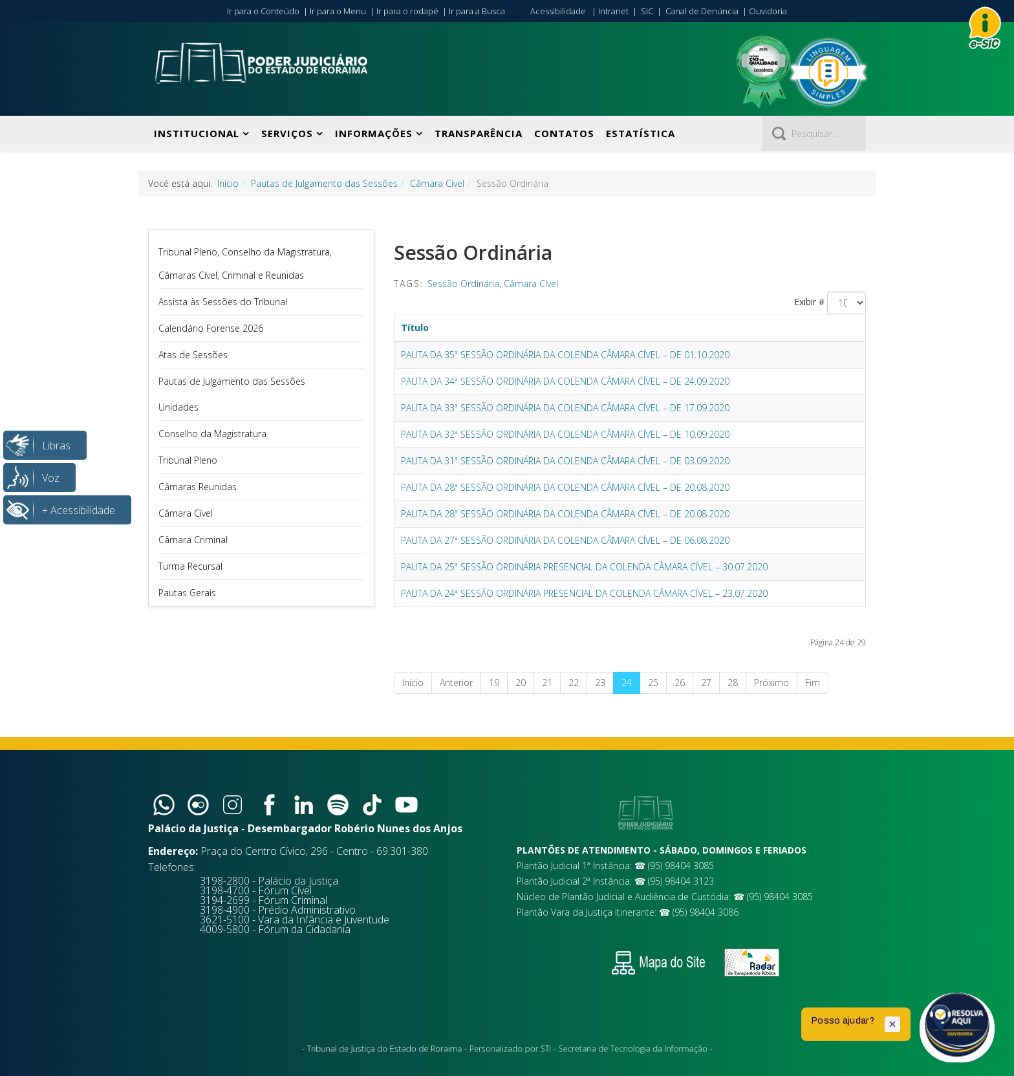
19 (494, 682)
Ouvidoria (768, 11)
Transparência (479, 133)
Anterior (456, 682)
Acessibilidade (558, 11)
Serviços (287, 133)
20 (520, 682)
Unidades (178, 407)
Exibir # (809, 302)
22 (573, 682)
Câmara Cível (437, 183)
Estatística (640, 133)
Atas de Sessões (193, 355)
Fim (812, 682)
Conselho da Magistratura (212, 433)
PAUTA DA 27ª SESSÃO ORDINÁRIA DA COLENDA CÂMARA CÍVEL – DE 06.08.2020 (565, 540)
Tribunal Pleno (187, 460)
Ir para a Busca (477, 11)
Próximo (771, 682)
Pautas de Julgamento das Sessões (324, 183)
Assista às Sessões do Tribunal (222, 302)
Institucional (196, 133)
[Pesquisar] (814, 133)
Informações (374, 133)
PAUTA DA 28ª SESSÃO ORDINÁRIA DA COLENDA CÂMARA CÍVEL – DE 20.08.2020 (565, 487)
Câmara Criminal (193, 539)
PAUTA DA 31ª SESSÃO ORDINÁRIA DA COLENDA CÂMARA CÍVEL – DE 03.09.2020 (565, 461)
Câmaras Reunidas (197, 486)
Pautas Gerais (187, 592)
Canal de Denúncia (702, 11)
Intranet (613, 11)
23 (600, 682)
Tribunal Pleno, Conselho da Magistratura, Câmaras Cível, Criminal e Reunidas (245, 263)
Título (415, 327)
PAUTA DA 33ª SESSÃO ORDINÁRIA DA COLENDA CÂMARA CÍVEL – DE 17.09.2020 (565, 408)
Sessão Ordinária (463, 283)
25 (653, 682)
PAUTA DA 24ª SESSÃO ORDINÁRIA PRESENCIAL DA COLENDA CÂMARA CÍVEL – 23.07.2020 (584, 593)
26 (679, 682)
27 (706, 682)
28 (733, 682)
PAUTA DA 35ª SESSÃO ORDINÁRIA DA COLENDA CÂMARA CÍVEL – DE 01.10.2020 (565, 355)
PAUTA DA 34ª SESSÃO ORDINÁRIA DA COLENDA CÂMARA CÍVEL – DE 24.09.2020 (565, 381)
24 (626, 682)
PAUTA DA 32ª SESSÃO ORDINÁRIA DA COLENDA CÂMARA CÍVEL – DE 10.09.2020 (565, 434)
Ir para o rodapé (407, 11)
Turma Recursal (190, 566)
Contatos (564, 133)
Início (228, 183)
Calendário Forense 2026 (210, 328)
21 (547, 682)
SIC (647, 11)
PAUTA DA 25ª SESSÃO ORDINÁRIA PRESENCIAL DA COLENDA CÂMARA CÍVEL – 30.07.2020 (584, 567)
